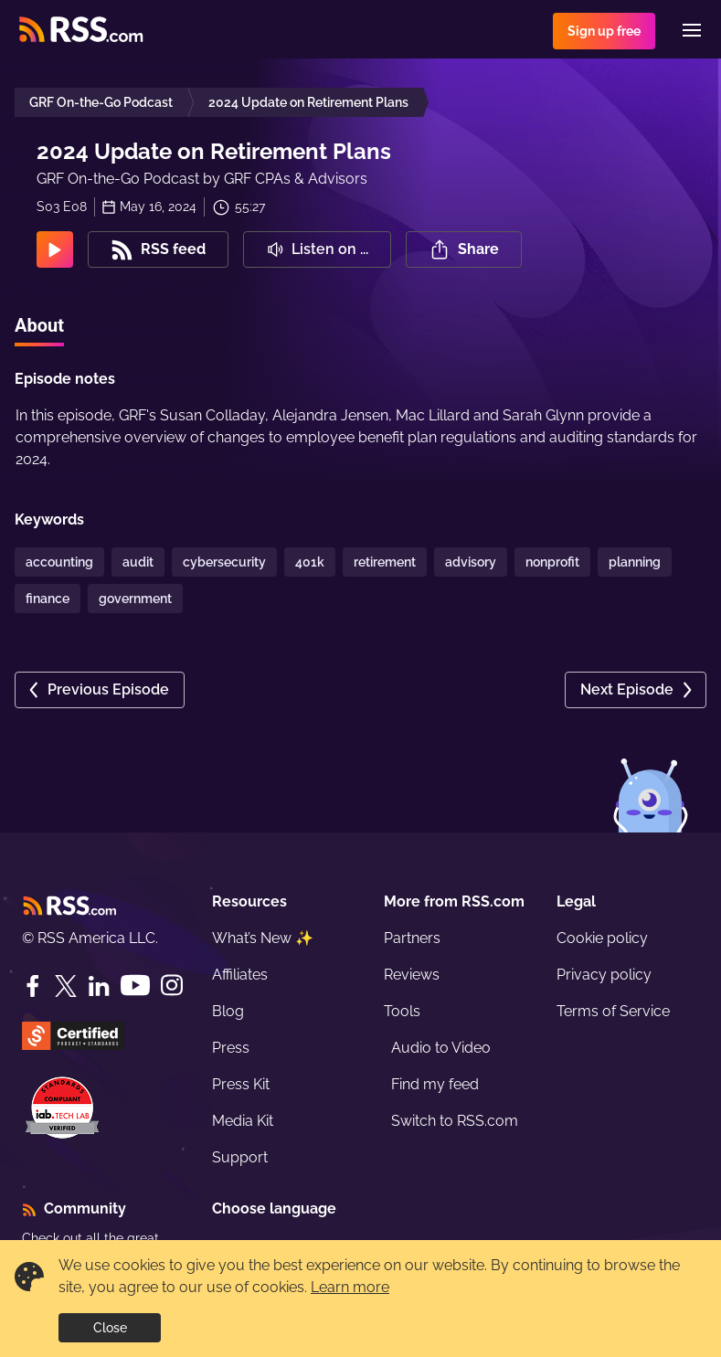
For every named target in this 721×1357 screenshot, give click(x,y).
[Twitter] (66, 986)
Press (230, 1047)
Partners (412, 938)
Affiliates (240, 974)
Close (110, 1327)
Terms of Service (613, 1011)
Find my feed (435, 1084)
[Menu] (692, 30)
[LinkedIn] (99, 986)
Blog (228, 1011)
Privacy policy (604, 974)
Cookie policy (602, 938)
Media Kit (242, 1120)
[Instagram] (172, 985)
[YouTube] (135, 985)
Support (240, 1157)
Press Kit (241, 1084)
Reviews (412, 974)
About (39, 325)
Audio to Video (441, 1047)
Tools (402, 1011)
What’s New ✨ (262, 938)
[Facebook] (33, 986)
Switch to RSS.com (454, 1120)
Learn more (350, 1287)
